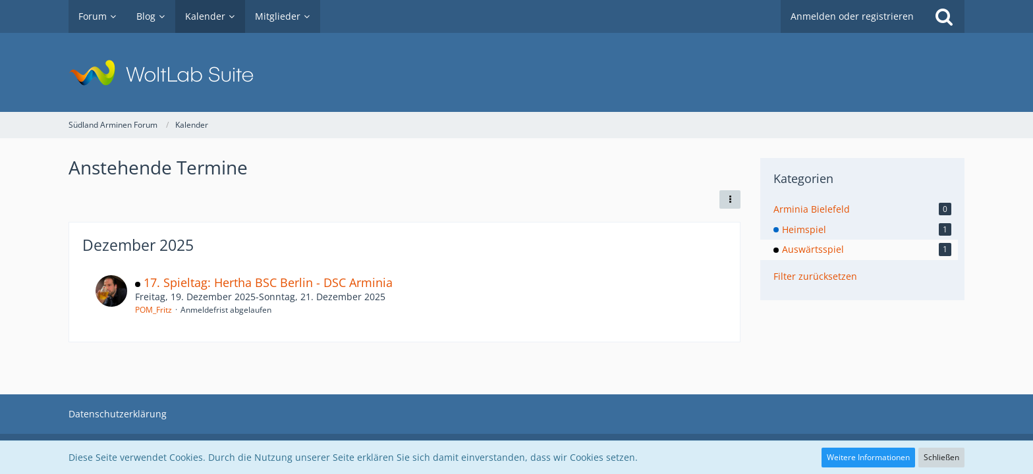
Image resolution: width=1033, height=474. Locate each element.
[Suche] (944, 16)
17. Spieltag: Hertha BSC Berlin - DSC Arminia (268, 282)
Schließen (941, 457)
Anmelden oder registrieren (852, 16)
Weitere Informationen (868, 457)
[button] (729, 199)
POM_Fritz (153, 309)
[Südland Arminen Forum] (516, 72)
